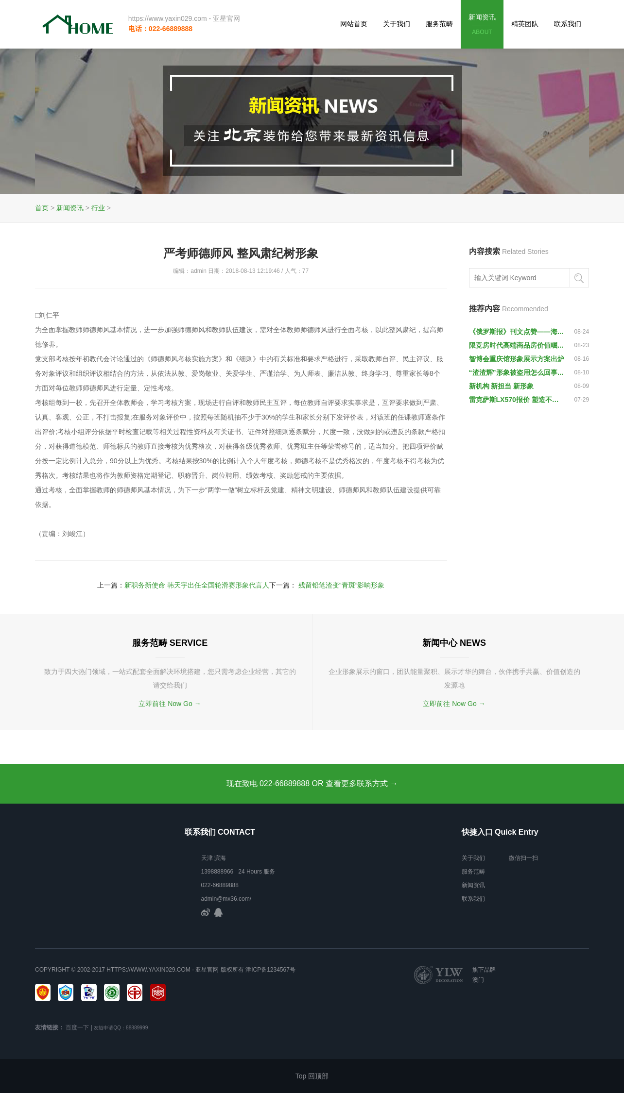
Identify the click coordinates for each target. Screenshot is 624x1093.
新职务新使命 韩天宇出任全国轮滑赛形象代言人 (196, 585)
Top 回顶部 (312, 1076)
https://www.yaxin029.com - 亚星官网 (184, 18)
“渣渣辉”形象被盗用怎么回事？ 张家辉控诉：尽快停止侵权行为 (517, 372)
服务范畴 (439, 24)
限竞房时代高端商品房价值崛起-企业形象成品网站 (517, 345)
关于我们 (396, 24)
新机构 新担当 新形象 (501, 386)
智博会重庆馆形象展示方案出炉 (516, 359)
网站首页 (353, 24)
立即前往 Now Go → (170, 703)
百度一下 (77, 1027)
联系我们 (567, 24)
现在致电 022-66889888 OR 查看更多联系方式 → (312, 783)
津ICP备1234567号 (270, 969)
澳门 (478, 979)
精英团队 (524, 24)
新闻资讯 (482, 25)
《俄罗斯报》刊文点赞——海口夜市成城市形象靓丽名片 (517, 332)
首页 (42, 208)
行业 (98, 208)
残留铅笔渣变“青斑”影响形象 (341, 585)
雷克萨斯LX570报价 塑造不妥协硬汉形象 (517, 400)
